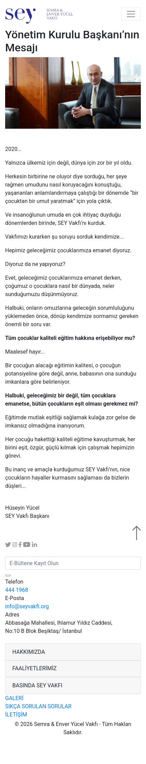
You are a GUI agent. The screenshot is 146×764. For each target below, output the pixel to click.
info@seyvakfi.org (27, 606)
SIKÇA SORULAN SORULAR (38, 706)
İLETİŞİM (16, 714)
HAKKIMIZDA (28, 652)
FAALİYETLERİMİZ (34, 668)
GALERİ (14, 698)
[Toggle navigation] (131, 14)
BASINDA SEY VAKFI (37, 685)
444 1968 (16, 590)
